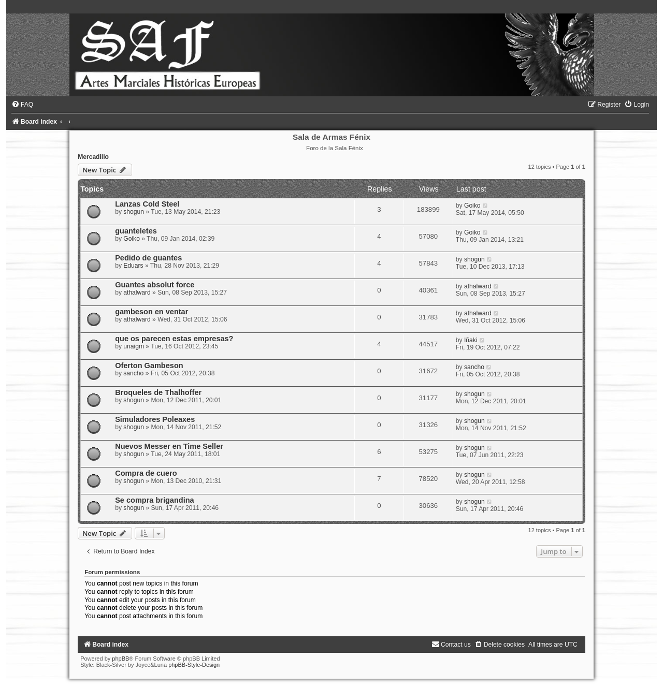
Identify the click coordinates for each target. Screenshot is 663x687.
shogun (133, 211)
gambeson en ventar (151, 312)
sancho (133, 373)
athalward (136, 292)
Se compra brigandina (154, 500)
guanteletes (136, 231)
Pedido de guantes (148, 258)
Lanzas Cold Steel (147, 204)
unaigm (133, 346)
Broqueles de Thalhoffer (158, 392)
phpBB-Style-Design (194, 665)
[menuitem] (22, 104)
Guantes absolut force (154, 285)
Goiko (472, 205)
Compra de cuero (146, 473)
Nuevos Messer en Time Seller (169, 446)
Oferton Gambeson (149, 365)
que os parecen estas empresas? (174, 338)
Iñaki (471, 340)
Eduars (133, 265)
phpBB (120, 658)
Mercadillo (93, 156)
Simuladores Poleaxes (155, 419)
